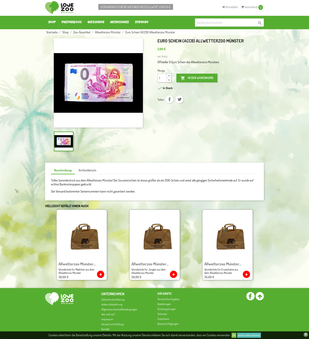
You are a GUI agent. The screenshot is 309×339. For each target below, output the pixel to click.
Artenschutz (119, 22)
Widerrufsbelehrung (111, 304)
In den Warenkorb (197, 78)
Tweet (179, 99)
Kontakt (105, 329)
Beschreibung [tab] (63, 170)
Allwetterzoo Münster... (77, 263)
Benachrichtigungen (168, 323)
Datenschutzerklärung (112, 299)
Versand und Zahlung (112, 324)
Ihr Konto (164, 294)
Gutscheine (95, 22)
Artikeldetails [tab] (87, 170)
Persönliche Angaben (168, 299)
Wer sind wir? (108, 314)
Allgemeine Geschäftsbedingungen (119, 309)
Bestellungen (164, 304)
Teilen (169, 99)
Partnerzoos (71, 22)
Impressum (107, 319)
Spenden (141, 22)
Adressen (162, 314)
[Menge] (162, 78)
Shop (52, 22)
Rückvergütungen (166, 309)
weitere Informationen (249, 335)
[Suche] (229, 22)
